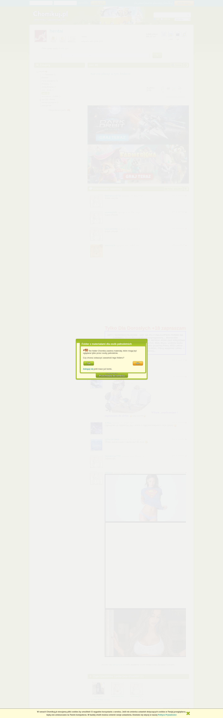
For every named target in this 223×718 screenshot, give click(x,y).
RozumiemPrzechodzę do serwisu (112, 374)
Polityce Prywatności (167, 715)
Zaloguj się (88, 369)
